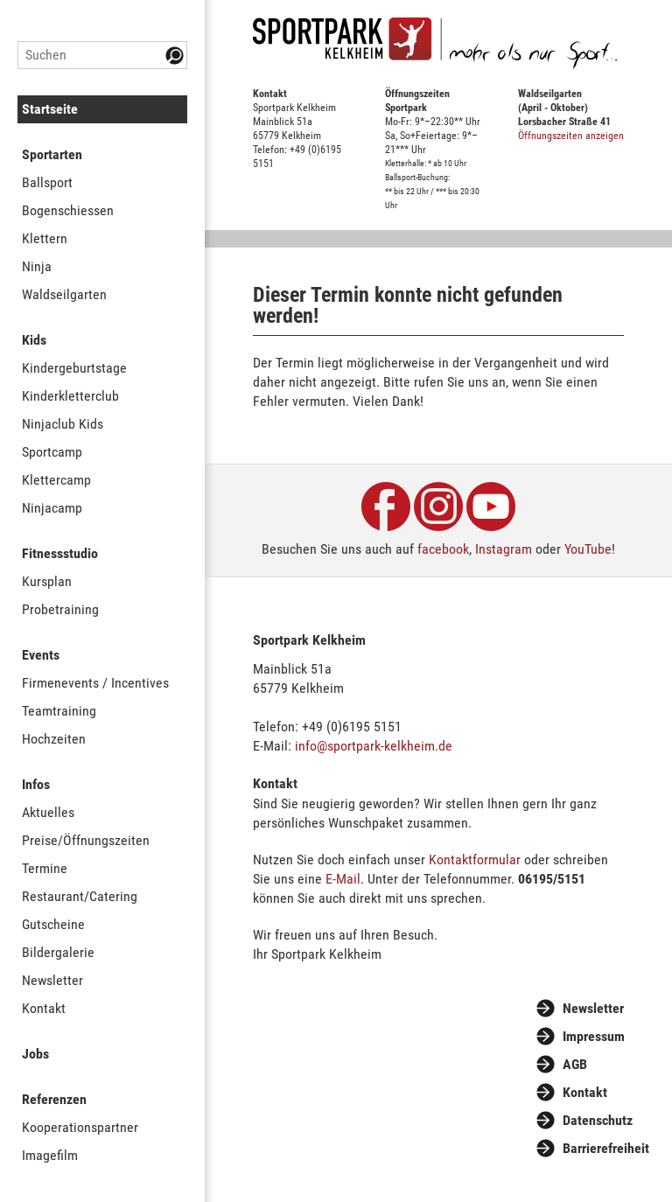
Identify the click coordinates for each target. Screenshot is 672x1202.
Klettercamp (56, 480)
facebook (443, 549)
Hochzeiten (54, 738)
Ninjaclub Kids (62, 424)
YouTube (588, 549)
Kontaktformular (475, 859)
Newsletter (52, 980)
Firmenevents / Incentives (95, 682)
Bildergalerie (58, 952)
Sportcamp (52, 452)
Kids (34, 340)
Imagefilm (50, 1155)
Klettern (44, 238)
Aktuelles (48, 812)
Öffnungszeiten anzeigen (571, 135)
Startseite (50, 109)
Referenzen (54, 1099)
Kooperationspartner (80, 1127)
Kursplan (47, 581)
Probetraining (60, 609)
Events (41, 654)
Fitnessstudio (60, 553)
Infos (36, 784)
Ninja (37, 266)
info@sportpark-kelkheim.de (373, 745)
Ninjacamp (52, 508)
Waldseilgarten (64, 294)
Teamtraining (59, 710)
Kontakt (44, 1008)
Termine (44, 868)
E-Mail (343, 878)
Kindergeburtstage (74, 368)
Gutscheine (53, 924)
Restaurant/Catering (79, 896)
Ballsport (47, 182)
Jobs (35, 1053)
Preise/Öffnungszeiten (86, 840)
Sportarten (52, 154)
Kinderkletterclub (70, 396)
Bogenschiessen (68, 210)
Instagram (503, 549)
